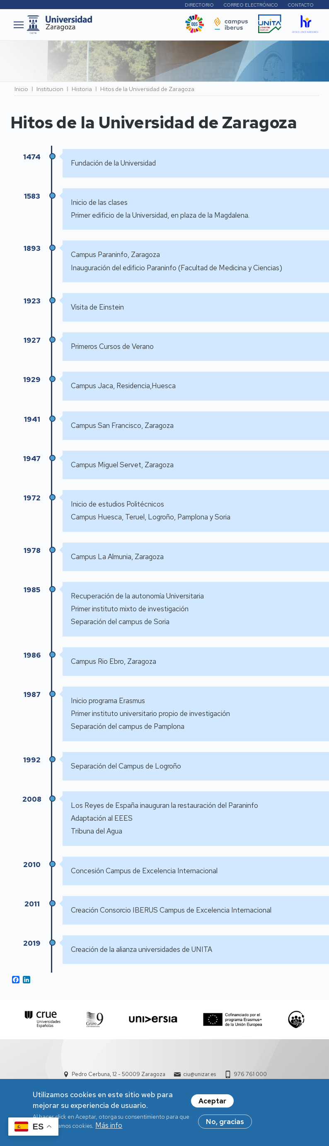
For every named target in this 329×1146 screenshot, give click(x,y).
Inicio (21, 89)
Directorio (199, 5)
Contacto (301, 5)
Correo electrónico (251, 5)
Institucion (49, 89)
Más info (108, 1126)
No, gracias (225, 1122)
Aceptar (212, 1101)
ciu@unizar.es (199, 1074)
